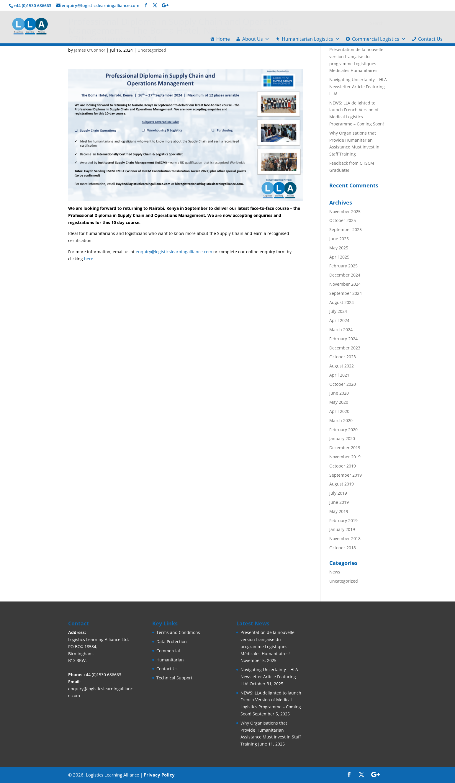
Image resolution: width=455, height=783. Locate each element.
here (88, 258)
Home (223, 39)
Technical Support (174, 678)
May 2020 (338, 402)
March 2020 (341, 420)
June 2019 (339, 502)
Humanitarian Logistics (311, 39)
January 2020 (342, 438)
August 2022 (341, 366)
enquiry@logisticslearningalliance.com (174, 251)
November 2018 (345, 538)
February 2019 (343, 520)
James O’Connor (89, 50)
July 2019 (338, 493)
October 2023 (342, 356)
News (334, 572)
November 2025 (345, 211)
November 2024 (345, 284)
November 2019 (345, 457)
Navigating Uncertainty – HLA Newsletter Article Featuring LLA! (358, 87)
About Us (255, 39)
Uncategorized (152, 50)
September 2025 (345, 229)
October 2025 (342, 220)
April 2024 (339, 320)
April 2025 (339, 257)
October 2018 (342, 547)
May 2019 (338, 511)
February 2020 (343, 429)
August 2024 (341, 302)
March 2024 (341, 329)
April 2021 (339, 375)
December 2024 (344, 275)
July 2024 (338, 311)
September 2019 (345, 475)
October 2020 (342, 384)
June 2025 (339, 238)
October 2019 (342, 466)
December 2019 (344, 447)
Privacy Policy (159, 775)
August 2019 (341, 484)
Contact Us (430, 39)
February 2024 (343, 338)
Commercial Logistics (379, 39)
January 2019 (342, 529)
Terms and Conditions (178, 632)
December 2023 (344, 348)
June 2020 (339, 393)
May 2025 (338, 248)
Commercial (168, 650)
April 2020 (339, 411)
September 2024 (345, 293)
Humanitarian (170, 660)
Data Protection (171, 641)
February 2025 (343, 266)
